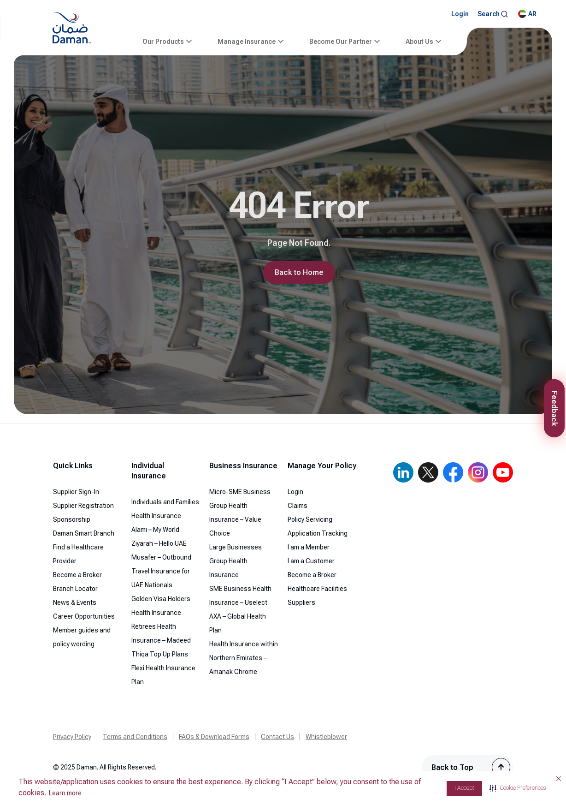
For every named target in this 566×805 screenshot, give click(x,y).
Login (460, 14)
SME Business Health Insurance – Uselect (240, 595)
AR (527, 14)
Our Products (163, 41)
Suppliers (301, 602)
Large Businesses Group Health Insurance (235, 560)
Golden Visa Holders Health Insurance (160, 605)
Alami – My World (155, 529)
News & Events (74, 602)
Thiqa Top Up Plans (159, 654)
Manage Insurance (247, 41)
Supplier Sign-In (76, 491)
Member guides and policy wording (82, 637)
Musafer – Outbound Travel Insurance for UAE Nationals (161, 571)
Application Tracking (318, 533)
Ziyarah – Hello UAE (159, 543)
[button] (518, 788)
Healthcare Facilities (317, 588)
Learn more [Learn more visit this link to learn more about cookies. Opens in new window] (65, 793)
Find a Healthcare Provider (78, 554)
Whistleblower (326, 736)
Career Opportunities (84, 616)
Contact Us (277, 736)
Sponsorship (71, 519)
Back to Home (299, 272)
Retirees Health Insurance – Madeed (161, 633)
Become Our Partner (340, 41)
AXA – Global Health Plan (237, 623)
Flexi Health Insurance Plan (163, 675)
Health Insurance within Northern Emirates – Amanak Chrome (243, 657)
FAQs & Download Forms (214, 736)
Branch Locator (75, 588)
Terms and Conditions (135, 736)
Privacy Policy (72, 736)
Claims (297, 505)
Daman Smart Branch (83, 533)
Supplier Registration (83, 505)
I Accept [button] (464, 788)
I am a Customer (311, 561)
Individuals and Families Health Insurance (165, 508)
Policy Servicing (310, 519)
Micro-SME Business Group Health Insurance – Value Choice (240, 512)
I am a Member (309, 547)
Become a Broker (77, 574)
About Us (419, 41)
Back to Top (452, 767)
